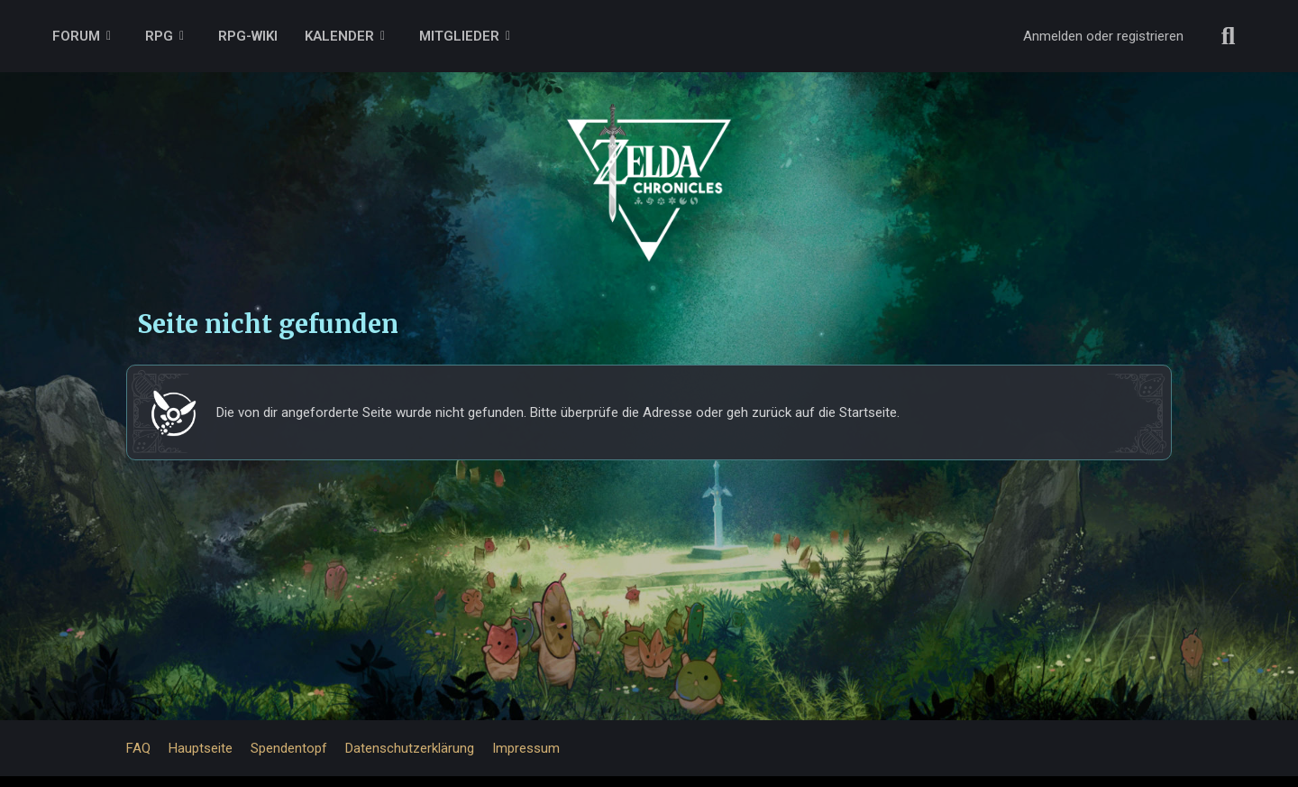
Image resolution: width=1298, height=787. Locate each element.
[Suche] (1228, 36)
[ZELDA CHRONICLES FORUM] (649, 162)
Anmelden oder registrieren (1103, 36)
